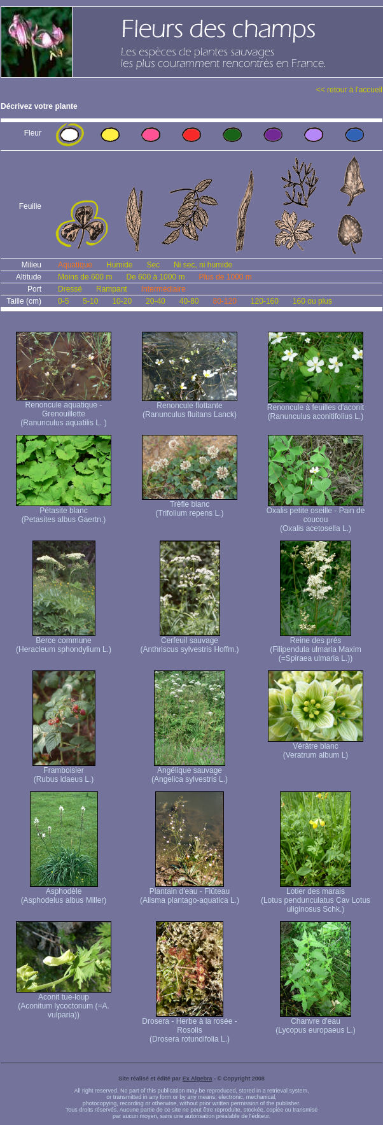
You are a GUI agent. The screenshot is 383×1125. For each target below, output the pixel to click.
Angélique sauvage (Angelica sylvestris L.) (189, 771)
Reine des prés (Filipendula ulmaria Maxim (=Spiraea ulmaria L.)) (315, 646)
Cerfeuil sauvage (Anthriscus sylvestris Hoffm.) (189, 641)
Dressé (70, 289)
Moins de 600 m (85, 276)
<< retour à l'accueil (349, 89)
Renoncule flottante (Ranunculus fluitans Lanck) (189, 406)
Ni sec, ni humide (203, 264)
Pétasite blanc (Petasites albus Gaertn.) (63, 511)
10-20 (122, 301)
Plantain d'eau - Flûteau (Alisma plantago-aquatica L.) (189, 892)
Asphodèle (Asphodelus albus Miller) (64, 892)
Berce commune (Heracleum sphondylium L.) (63, 641)
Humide (119, 264)
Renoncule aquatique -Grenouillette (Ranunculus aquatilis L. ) (63, 410)
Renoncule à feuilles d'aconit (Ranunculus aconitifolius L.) (315, 408)
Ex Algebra (197, 1078)
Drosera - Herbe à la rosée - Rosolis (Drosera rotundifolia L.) (189, 1027)
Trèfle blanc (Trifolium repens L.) (189, 505)
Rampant (111, 289)
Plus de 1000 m (224, 276)
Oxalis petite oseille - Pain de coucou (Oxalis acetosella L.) (316, 516)
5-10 (90, 301)
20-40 (155, 301)
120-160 (265, 301)
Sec (153, 264)
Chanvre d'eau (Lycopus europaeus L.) (315, 1022)
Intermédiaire (163, 289)
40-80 (189, 301)
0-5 (63, 301)
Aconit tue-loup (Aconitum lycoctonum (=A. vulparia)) (63, 1002)
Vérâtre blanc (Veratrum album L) (315, 747)
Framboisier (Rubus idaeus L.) (63, 771)
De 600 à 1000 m (155, 276)
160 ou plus (312, 301)
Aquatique (75, 264)
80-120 (224, 301)
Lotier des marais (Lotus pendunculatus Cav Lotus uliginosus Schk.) (315, 897)
